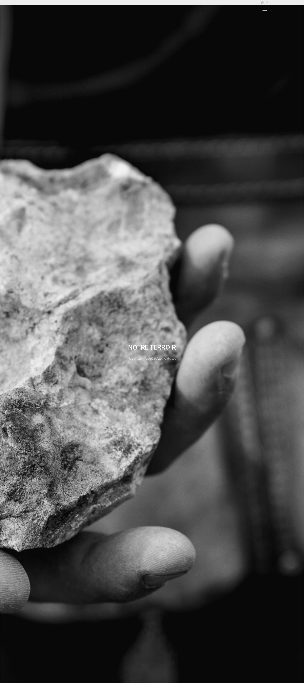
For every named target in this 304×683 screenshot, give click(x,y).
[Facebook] (262, 3)
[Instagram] (266, 3)
